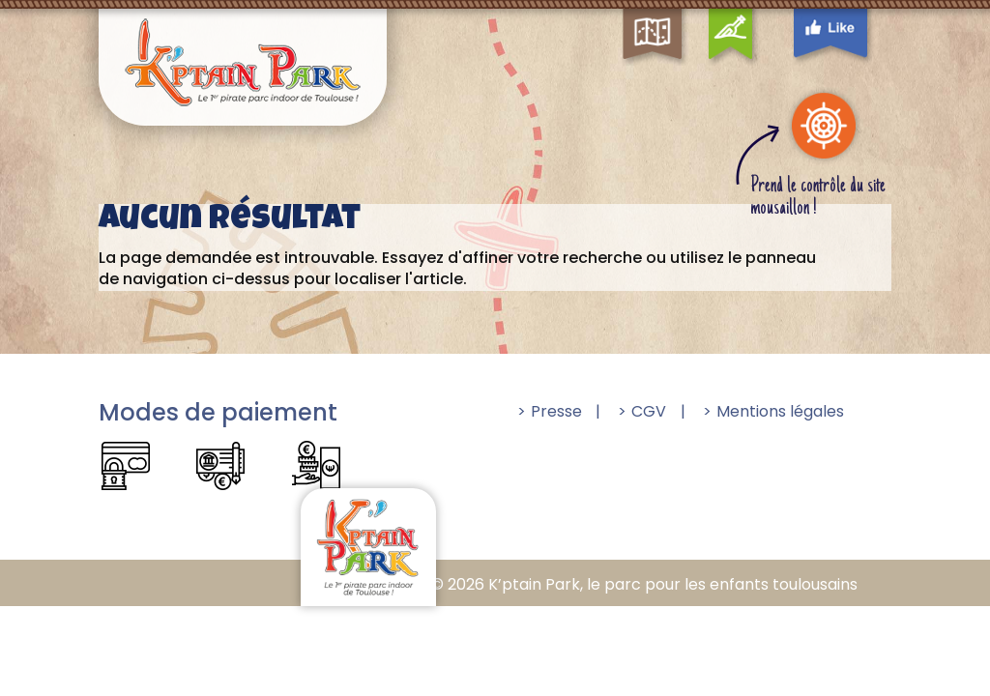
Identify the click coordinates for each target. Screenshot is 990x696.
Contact (733, 11)
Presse (556, 411)
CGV (648, 411)
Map (672, 11)
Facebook (852, 11)
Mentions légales (780, 411)
